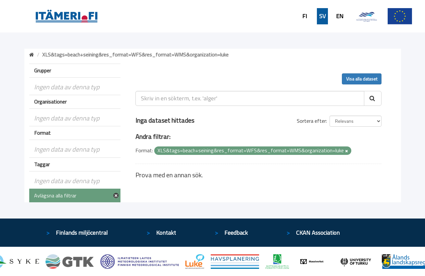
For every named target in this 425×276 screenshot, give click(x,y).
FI (304, 16)
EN (340, 16)
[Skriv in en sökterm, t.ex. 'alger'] (249, 98)
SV (322, 16)
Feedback (236, 232)
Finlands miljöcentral (82, 232)
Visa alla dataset (361, 78)
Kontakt (166, 232)
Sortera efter (311, 121)
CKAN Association (318, 232)
